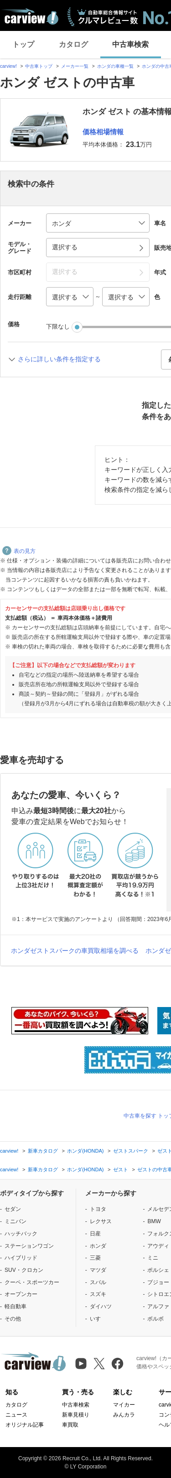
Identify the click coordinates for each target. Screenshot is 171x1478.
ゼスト (120, 1169)
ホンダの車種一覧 (115, 66)
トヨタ (98, 1209)
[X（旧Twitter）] (99, 1363)
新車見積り (75, 1415)
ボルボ (155, 1319)
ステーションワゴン (29, 1246)
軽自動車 (15, 1306)
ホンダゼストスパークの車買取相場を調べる (75, 950)
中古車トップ (38, 66)
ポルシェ (158, 1270)
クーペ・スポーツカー (32, 1282)
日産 (95, 1233)
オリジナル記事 (24, 1425)
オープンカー (21, 1294)
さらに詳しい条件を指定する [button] (59, 359)
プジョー (158, 1282)
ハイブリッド (21, 1258)
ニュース (16, 1415)
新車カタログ (43, 1151)
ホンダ (98, 1246)
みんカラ (124, 1415)
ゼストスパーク (130, 1151)
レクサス (101, 1221)
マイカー (124, 1405)
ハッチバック (21, 1233)
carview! (8, 66)
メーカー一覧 (74, 66)
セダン (13, 1209)
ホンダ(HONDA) (85, 1151)
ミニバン (15, 1221)
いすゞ (98, 1319)
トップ (23, 44)
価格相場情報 (103, 132)
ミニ (152, 1258)
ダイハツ (101, 1306)
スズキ (98, 1294)
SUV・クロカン (24, 1270)
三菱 (95, 1258)
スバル (98, 1282)
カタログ (73, 44)
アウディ (158, 1246)
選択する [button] (65, 247)
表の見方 (19, 551)
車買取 (70, 1425)
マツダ (98, 1270)
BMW (154, 1221)
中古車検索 (130, 44)
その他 (13, 1319)
